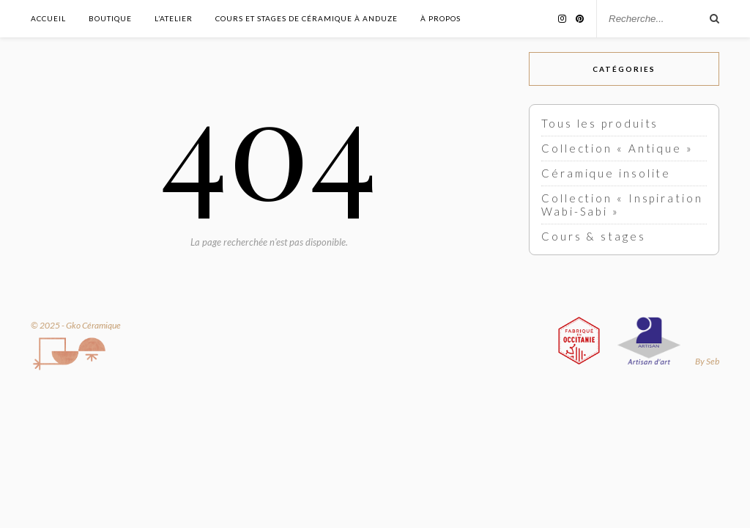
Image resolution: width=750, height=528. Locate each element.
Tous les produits (599, 123)
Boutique (110, 18)
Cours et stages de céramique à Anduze (306, 18)
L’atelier (174, 18)
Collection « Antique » (617, 148)
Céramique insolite (606, 173)
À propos (440, 18)
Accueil (48, 18)
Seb (712, 361)
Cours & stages (593, 236)
